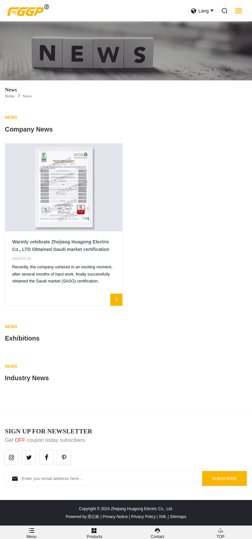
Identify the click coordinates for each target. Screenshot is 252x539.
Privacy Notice (115, 516)
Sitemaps (178, 516)
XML (163, 516)
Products (94, 532)
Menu (31, 532)
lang (200, 11)
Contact (157, 532)
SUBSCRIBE (224, 478)
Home (9, 96)
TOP (220, 532)
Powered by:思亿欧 (82, 516)
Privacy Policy (143, 516)
